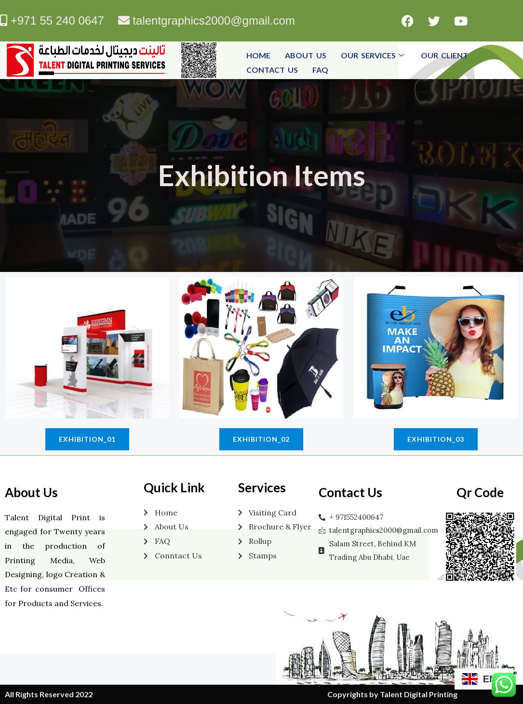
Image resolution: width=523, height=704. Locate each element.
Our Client (444, 55)
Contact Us (272, 69)
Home (258, 55)
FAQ (320, 69)
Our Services (373, 55)
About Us (305, 55)
